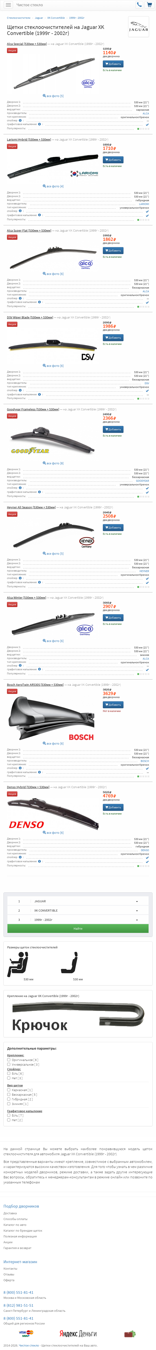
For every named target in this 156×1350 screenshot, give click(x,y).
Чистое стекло (29, 4)
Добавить (113, 64)
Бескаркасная (22, 1095)
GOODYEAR (142, 480)
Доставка (10, 1213)
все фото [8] (53, 463)
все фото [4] (53, 186)
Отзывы (8, 1274)
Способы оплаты (15, 1219)
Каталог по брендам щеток (22, 1230)
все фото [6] (53, 274)
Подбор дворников (21, 1206)
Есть (15, 1074)
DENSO (145, 850)
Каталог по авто (14, 1225)
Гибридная (20, 1099)
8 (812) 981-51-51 (18, 1305)
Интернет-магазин (20, 1261)
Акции (8, 1242)
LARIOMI (144, 204)
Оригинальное (22, 1060)
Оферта (8, 1280)
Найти (78, 928)
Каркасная (19, 1090)
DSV (147, 383)
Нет (15, 1078)
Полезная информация (20, 1236)
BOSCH (145, 761)
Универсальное (23, 1065)
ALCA (146, 113)
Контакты (10, 1268)
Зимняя (17, 1104)
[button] (78, 900)
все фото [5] (53, 96)
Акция (12, 50)
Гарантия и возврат (17, 1248)
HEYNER (144, 571)
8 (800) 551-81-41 (18, 1292)
